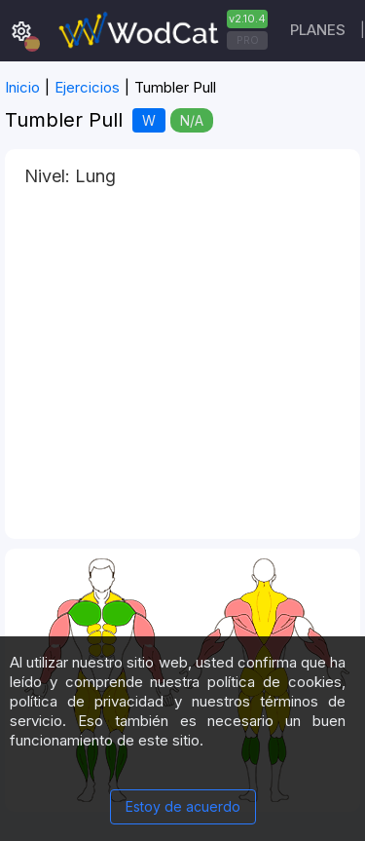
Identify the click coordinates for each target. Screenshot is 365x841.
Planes (318, 29)
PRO (248, 40)
